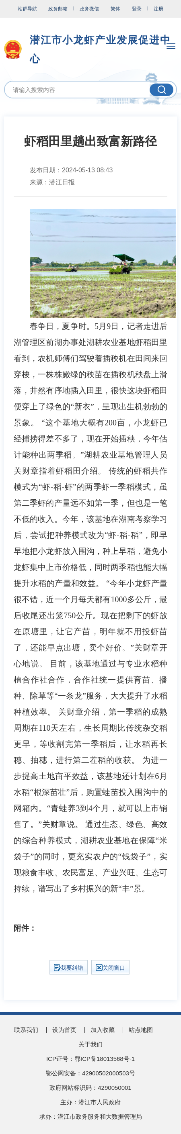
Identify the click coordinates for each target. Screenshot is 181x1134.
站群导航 (27, 9)
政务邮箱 (58, 9)
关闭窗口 (110, 967)
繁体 (115, 9)
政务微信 (89, 9)
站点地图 (141, 1029)
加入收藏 (102, 1029)
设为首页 (64, 1029)
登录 (137, 9)
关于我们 (90, 1044)
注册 (158, 9)
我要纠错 (68, 967)
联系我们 (26, 1029)
